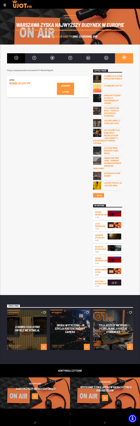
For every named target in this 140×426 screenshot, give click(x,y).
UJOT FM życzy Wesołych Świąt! (36, 389)
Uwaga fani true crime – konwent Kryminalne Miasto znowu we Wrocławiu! (107, 163)
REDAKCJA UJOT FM (61, 36)
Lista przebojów (100, 224)
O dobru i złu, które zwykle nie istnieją (113, 77)
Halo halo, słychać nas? (101, 282)
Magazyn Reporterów (100, 247)
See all (98, 195)
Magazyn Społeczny (100, 236)
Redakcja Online (15, 345)
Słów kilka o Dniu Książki (112, 174)
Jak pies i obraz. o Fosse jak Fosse (112, 121)
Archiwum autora (65, 88)
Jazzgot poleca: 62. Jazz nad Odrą (113, 184)
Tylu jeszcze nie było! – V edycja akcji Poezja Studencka (111, 112)
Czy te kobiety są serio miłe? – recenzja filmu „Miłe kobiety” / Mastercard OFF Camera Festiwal (106, 136)
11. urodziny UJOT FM (113, 85)
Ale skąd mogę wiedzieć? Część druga (111, 150)
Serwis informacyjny (101, 213)
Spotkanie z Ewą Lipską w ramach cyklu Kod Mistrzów (105, 388)
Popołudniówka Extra (102, 270)
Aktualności (70, 18)
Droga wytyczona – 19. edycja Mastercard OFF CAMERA (113, 99)
